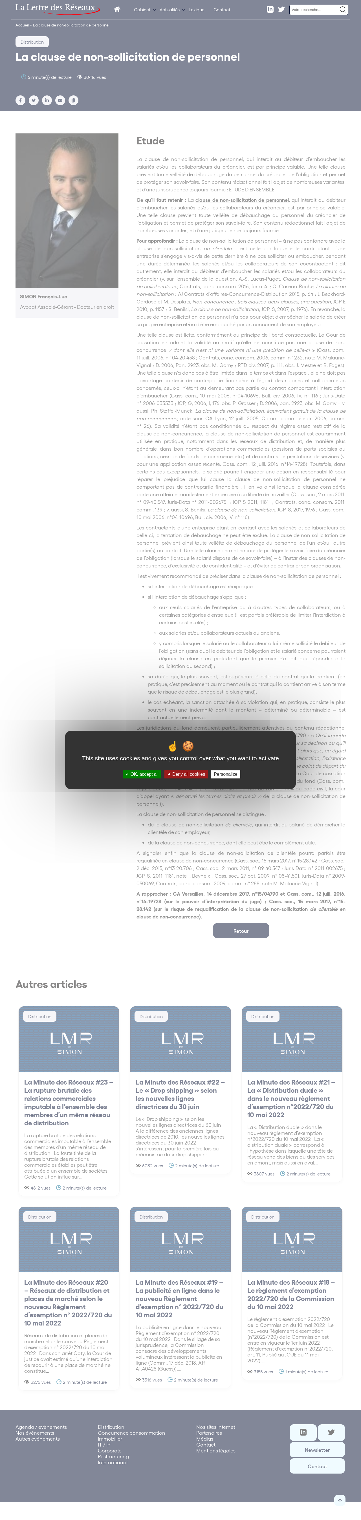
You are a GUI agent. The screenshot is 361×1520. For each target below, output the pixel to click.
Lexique (196, 9)
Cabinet (142, 9)
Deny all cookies (186, 774)
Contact (221, 9)
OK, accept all (142, 774)
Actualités (170, 9)
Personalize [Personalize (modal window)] (225, 774)
